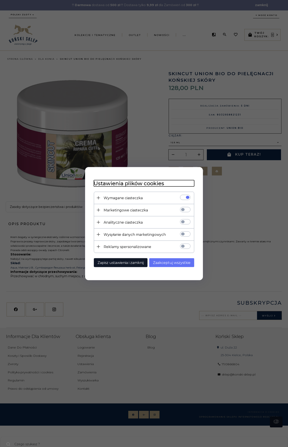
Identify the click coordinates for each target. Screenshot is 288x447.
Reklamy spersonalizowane (127, 247)
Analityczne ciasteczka (123, 222)
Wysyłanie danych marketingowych (135, 234)
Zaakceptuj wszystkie (171, 262)
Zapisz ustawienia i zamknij (121, 262)
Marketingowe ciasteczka (126, 210)
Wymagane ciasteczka (123, 198)
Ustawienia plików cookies (129, 183)
